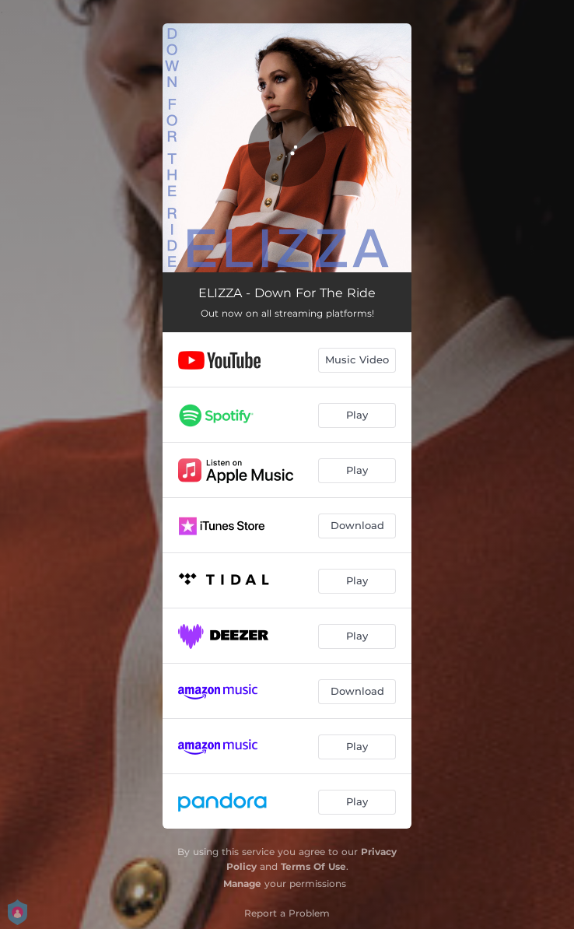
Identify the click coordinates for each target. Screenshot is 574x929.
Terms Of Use (313, 866)
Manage (242, 883)
